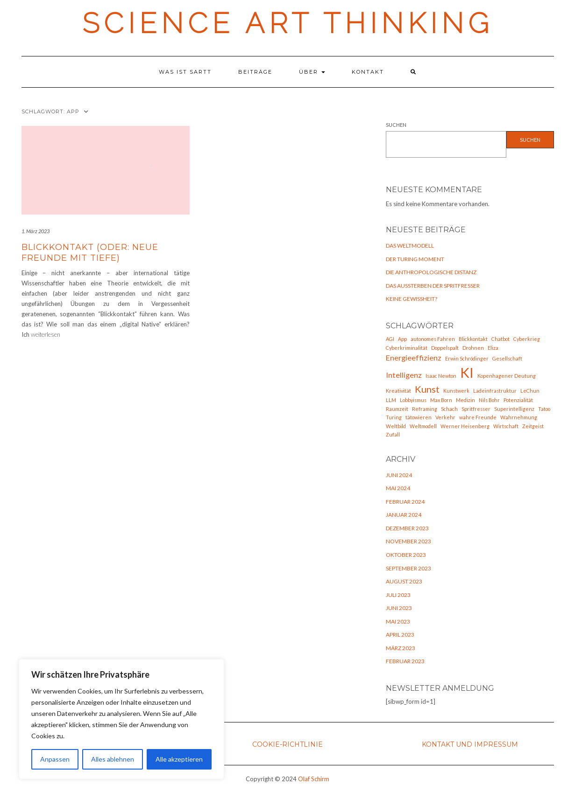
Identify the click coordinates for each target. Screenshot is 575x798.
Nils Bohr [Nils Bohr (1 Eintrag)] (489, 400)
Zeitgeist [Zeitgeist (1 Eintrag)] (533, 426)
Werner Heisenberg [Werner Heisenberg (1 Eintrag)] (465, 426)
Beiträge (255, 72)
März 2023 (400, 648)
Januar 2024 (403, 514)
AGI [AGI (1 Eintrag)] (390, 339)
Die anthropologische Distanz (431, 272)
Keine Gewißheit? (411, 298)
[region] (121, 719)
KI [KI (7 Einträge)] (467, 372)
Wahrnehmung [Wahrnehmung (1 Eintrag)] (518, 417)
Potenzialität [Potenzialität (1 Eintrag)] (518, 400)
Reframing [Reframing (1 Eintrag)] (424, 409)
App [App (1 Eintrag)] (402, 339)
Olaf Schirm (313, 779)
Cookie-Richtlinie (287, 744)
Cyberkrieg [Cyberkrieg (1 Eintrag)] (526, 339)
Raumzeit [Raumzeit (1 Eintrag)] (397, 409)
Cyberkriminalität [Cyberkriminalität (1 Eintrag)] (406, 348)
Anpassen (55, 759)
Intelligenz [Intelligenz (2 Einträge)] (404, 374)
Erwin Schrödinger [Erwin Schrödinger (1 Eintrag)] (467, 358)
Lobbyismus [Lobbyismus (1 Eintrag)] (413, 400)
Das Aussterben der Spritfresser (433, 285)
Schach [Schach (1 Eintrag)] (449, 409)
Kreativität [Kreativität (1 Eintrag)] (398, 391)
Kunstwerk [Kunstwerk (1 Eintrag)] (456, 391)
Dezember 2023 (407, 528)
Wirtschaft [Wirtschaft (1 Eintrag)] (505, 426)
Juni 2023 (399, 607)
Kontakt (368, 72)
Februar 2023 (405, 661)
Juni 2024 (399, 475)
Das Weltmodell (410, 245)
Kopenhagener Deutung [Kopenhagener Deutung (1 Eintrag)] (506, 376)
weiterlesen (45, 334)
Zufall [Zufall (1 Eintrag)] (393, 434)
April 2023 (400, 634)
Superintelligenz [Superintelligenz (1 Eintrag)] (514, 409)
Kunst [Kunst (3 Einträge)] (427, 389)
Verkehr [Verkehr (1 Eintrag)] (445, 417)
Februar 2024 (405, 501)
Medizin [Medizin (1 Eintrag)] (465, 400)
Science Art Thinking (287, 23)
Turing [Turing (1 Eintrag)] (394, 417)
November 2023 (408, 541)
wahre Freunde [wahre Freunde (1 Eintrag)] (478, 417)
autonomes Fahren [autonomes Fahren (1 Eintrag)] (433, 339)
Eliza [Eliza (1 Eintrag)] (493, 348)
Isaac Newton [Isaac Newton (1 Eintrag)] (441, 376)
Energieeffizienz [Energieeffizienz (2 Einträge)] (413, 357)
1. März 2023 (35, 231)
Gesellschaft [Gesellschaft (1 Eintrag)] (507, 358)
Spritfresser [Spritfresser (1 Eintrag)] (475, 409)
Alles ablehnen (112, 759)
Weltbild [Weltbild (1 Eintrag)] (396, 426)
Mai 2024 (398, 488)
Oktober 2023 (406, 554)
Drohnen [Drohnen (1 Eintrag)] (473, 348)
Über (312, 72)
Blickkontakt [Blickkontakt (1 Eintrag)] (473, 339)
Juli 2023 (398, 594)
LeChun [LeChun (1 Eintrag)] (530, 391)
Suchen (396, 125)
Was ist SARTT (185, 72)
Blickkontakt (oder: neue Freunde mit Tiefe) (89, 252)
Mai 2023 (398, 621)
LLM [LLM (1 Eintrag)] (391, 400)
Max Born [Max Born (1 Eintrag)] (441, 400)
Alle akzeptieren (179, 759)
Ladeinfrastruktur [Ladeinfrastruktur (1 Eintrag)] (495, 391)
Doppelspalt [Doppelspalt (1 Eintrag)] (445, 348)
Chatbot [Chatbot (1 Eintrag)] (500, 339)
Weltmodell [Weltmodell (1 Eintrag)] (423, 426)
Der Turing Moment (415, 259)
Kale (259, 792)
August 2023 (404, 581)
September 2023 (408, 568)
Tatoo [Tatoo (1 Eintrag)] (544, 409)
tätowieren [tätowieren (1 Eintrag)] (418, 417)
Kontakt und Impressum (470, 744)
